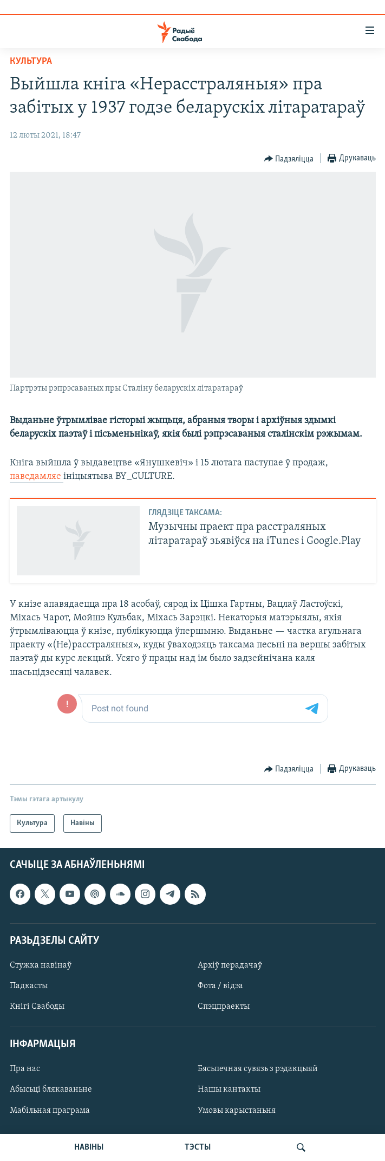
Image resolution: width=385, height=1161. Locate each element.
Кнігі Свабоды (37, 1006)
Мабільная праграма (50, 1110)
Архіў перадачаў (230, 965)
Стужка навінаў (40, 965)
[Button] (289, 159)
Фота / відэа (220, 986)
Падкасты (29, 986)
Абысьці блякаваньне (51, 1090)
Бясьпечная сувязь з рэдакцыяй (258, 1069)
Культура (31, 61)
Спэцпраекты (224, 1006)
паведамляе (36, 476)
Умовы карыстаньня (237, 1110)
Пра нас (25, 1069)
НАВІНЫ (88, 1147)
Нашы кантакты (229, 1090)
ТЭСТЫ (198, 1147)
